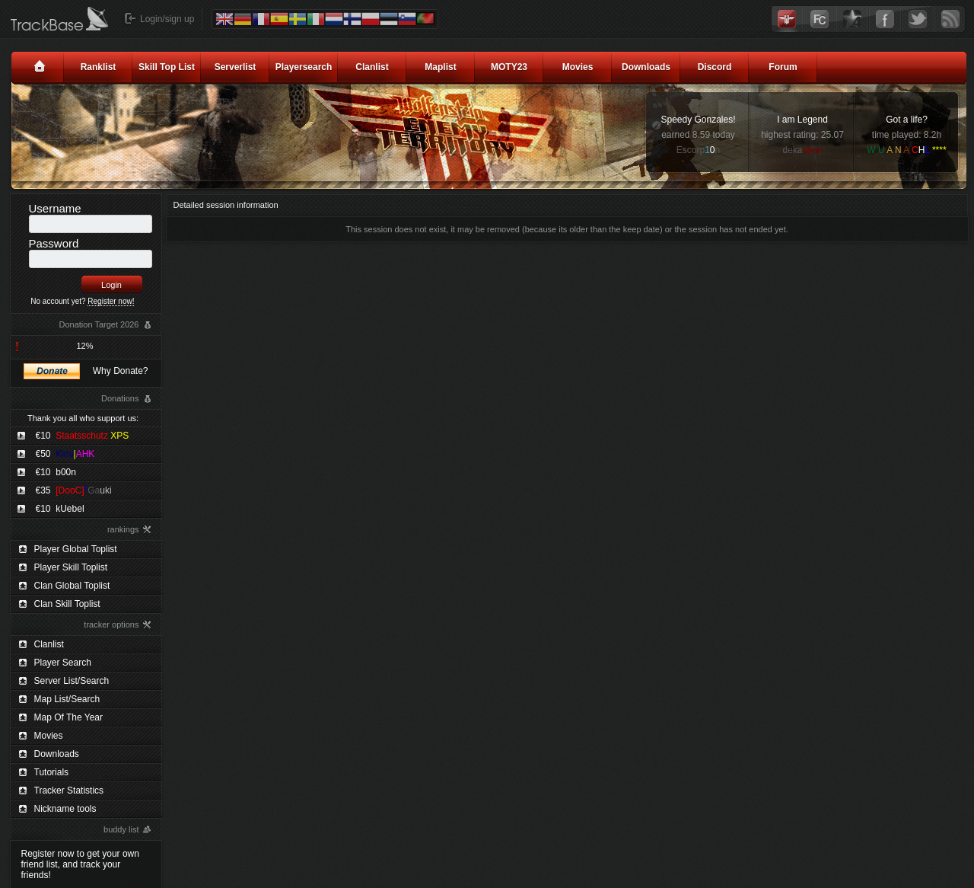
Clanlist (371, 67)
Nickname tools (65, 808)
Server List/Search (72, 681)
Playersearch (304, 67)
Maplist (440, 67)
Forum (783, 67)
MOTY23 (509, 67)
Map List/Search (67, 699)
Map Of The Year (68, 717)
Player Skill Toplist (70, 567)
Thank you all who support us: (82, 418)
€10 (82, 435)
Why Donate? (120, 371)
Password (54, 243)
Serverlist (235, 67)
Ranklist (98, 67)
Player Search (62, 662)
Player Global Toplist (75, 549)
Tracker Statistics (69, 790)
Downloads (646, 67)
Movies (578, 67)
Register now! (111, 301)
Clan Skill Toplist (67, 604)
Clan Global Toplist (72, 585)
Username (55, 208)
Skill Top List (166, 67)
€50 (65, 454)
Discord (715, 67)
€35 (74, 490)
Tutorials (51, 772)
